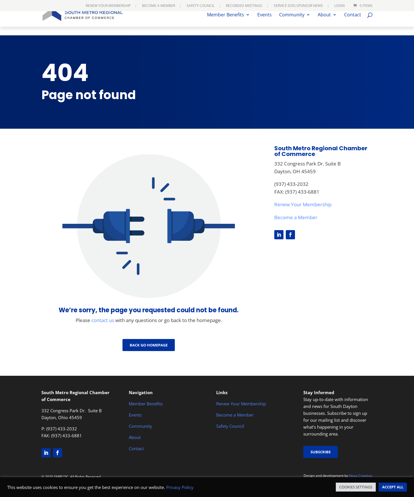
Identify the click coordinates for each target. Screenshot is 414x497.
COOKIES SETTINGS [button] (355, 487)
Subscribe (320, 451)
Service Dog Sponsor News (298, 6)
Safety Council (200, 6)
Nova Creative (360, 475)
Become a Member (158, 6)
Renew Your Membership (108, 6)
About (324, 23)
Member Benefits (225, 23)
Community (291, 23)
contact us (102, 320)
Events (264, 23)
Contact (352, 23)
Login (339, 6)
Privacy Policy (179, 487)
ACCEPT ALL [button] (392, 487)
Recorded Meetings (244, 6)
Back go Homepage (149, 345)
